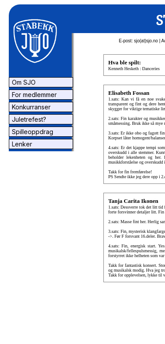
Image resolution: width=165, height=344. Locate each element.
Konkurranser (30, 107)
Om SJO (23, 82)
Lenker (21, 144)
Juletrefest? (28, 119)
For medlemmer (33, 94)
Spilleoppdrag (31, 131)
